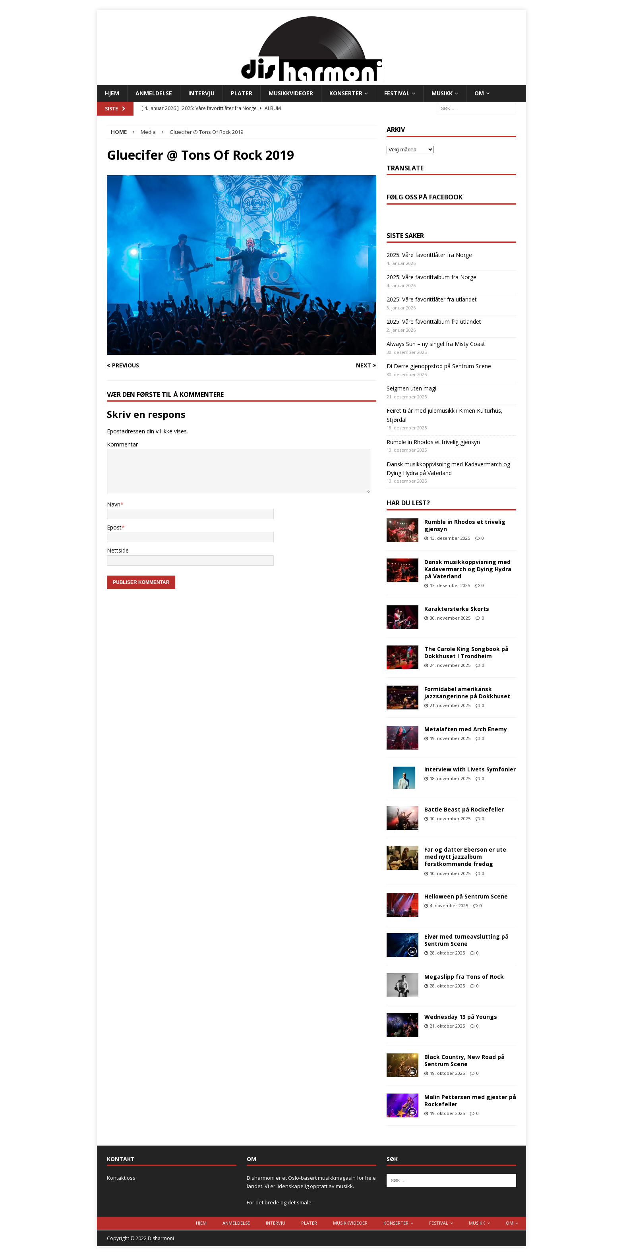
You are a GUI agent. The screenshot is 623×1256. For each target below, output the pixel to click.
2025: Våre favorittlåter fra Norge (429, 255)
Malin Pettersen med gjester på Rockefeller (470, 1100)
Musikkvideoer (291, 93)
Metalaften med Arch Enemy (465, 729)
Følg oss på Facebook (424, 197)
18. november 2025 (450, 778)
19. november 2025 (450, 738)
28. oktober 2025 (447, 953)
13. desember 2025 (450, 538)
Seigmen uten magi (411, 388)
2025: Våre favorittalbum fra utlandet (434, 321)
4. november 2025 (449, 905)
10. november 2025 (450, 818)
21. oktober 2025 (447, 1026)
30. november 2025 (450, 618)
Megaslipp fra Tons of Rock (464, 976)
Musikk (442, 93)
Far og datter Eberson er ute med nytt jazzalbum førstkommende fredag (465, 857)
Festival (397, 93)
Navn (113, 504)
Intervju (201, 93)
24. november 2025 (450, 665)
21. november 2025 (450, 705)
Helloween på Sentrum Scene (466, 896)
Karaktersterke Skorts (456, 609)
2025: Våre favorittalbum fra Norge (431, 277)
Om (479, 93)
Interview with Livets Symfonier (470, 769)
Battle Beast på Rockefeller (464, 809)
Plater (241, 93)
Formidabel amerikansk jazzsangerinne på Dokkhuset (467, 692)
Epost (114, 527)
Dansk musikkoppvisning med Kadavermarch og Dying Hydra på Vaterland (467, 569)
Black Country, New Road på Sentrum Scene (464, 1060)
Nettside (118, 550)
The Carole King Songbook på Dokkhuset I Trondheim (466, 652)
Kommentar (122, 444)
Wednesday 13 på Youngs (460, 1016)
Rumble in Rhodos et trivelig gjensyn (433, 442)
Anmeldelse (153, 93)
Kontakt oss (121, 1177)
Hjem (112, 93)
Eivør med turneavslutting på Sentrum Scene (466, 940)
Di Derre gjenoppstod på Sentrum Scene (439, 366)
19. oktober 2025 (447, 1073)
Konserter (345, 93)
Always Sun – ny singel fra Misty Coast (436, 344)
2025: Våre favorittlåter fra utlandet (432, 299)
